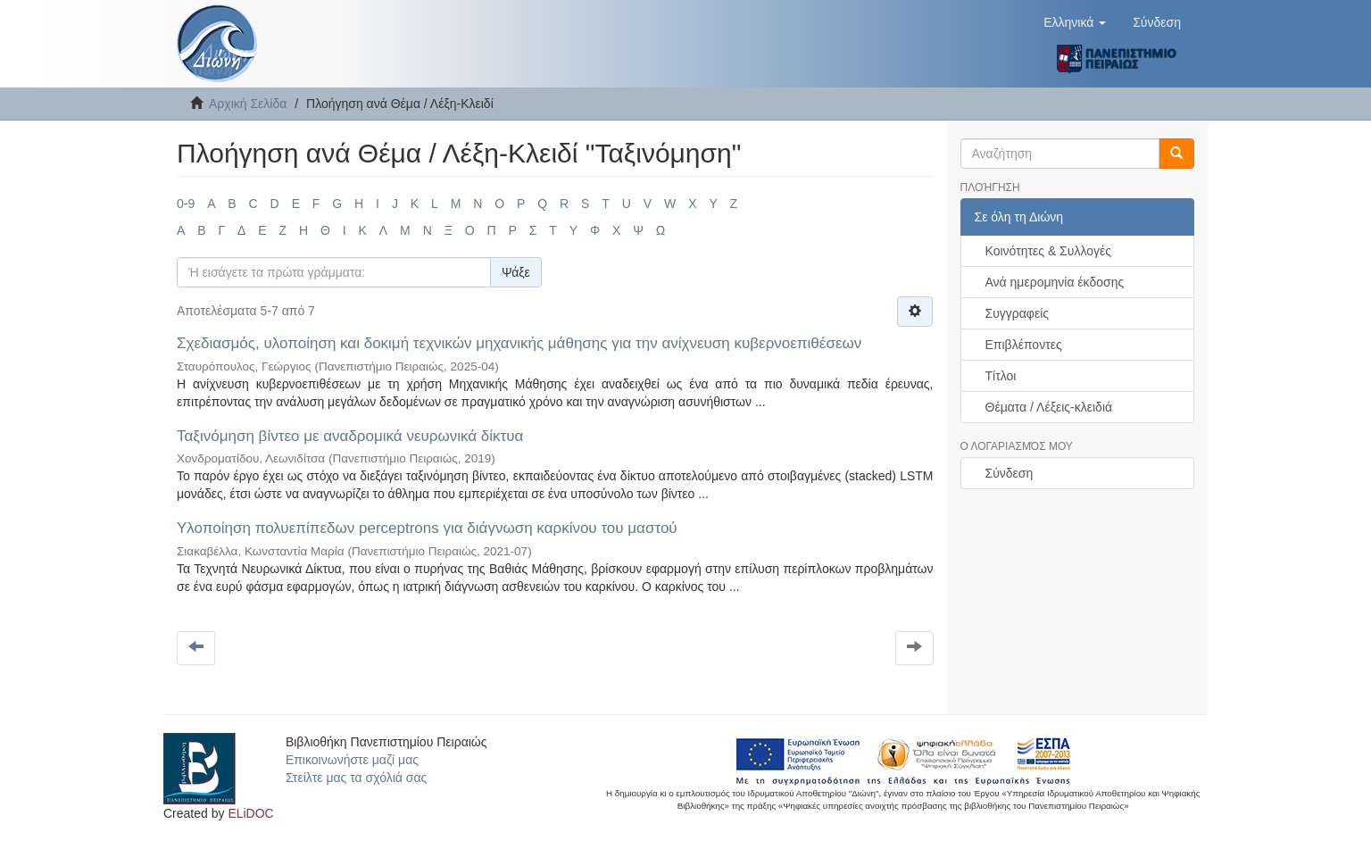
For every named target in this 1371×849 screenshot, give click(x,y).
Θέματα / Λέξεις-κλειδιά (1049, 407)
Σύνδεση (1009, 473)
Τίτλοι (1001, 376)
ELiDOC (250, 813)
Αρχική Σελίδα (248, 103)
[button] (1074, 22)
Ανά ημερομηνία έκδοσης (1055, 282)
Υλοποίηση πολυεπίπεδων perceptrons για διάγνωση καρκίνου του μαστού (427, 528)
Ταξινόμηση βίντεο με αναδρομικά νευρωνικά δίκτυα (350, 436)
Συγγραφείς (1017, 313)
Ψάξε (516, 272)
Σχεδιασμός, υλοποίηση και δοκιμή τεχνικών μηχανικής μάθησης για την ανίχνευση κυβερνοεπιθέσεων (519, 343)
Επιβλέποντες (1023, 344)
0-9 (186, 203)
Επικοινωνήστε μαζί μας (352, 760)
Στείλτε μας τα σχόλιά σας (356, 777)
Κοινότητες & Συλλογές (1048, 251)
